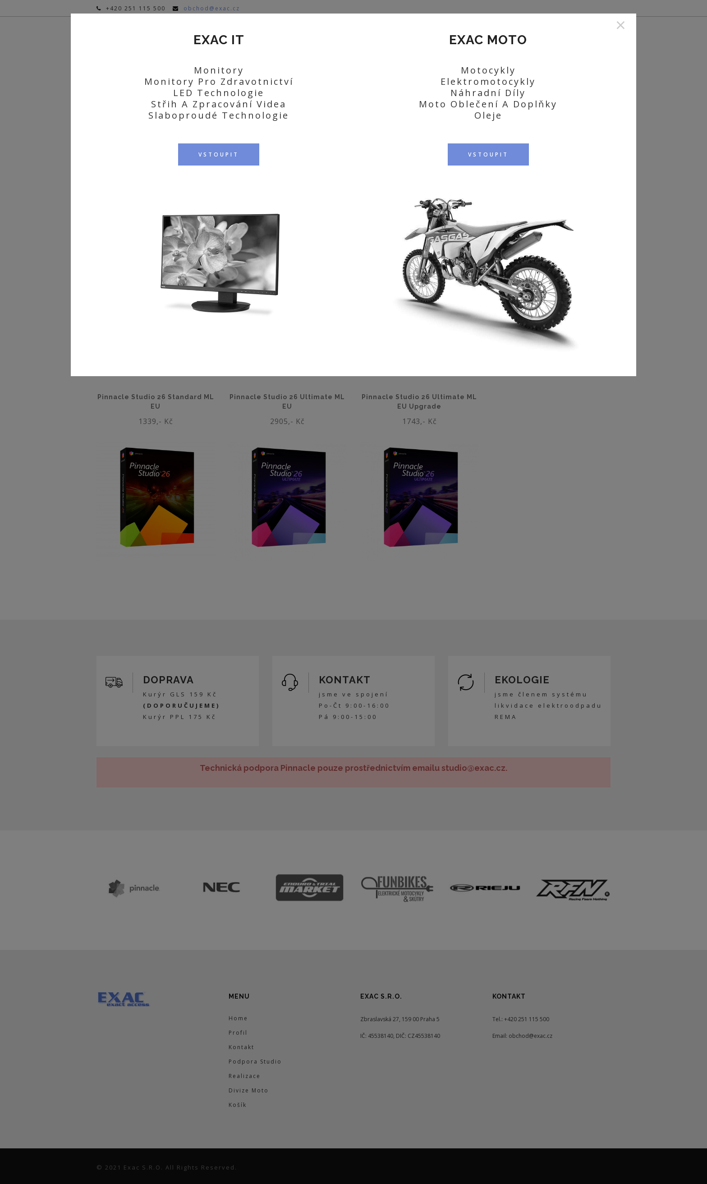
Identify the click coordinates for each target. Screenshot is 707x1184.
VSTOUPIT (218, 154)
